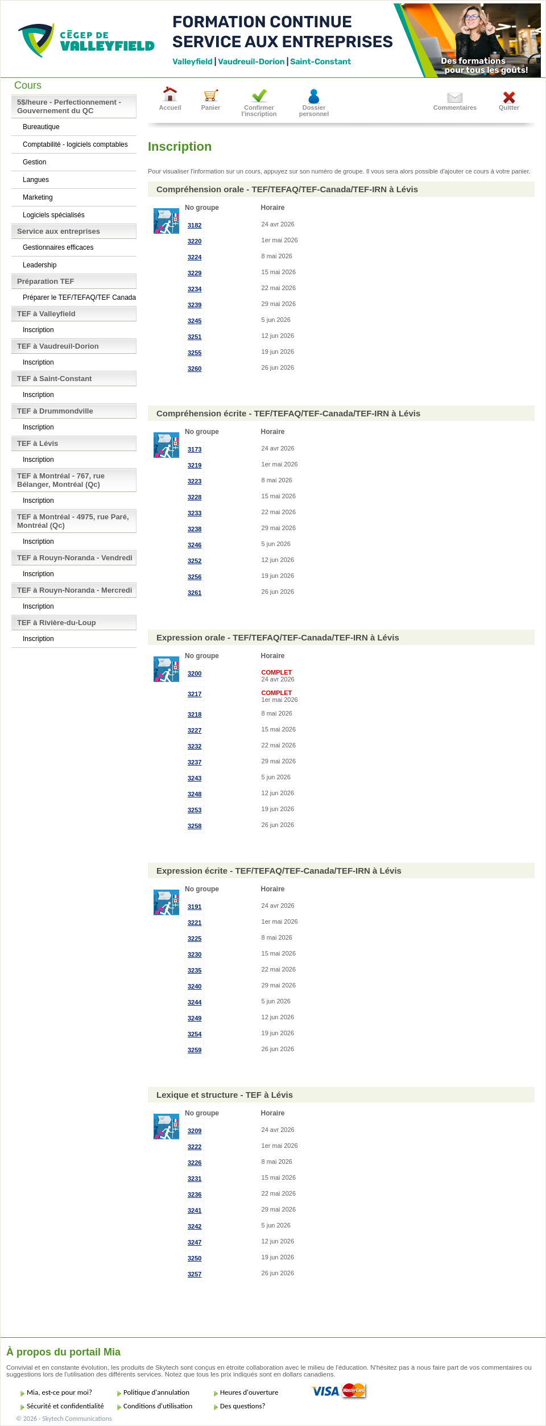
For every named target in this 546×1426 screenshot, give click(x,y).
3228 (194, 497)
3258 (194, 825)
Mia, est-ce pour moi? (59, 1392)
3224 (194, 257)
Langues (36, 180)
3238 (194, 529)
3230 (194, 954)
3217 (194, 694)
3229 (194, 273)
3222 (194, 1146)
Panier (211, 107)
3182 (194, 225)
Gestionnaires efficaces (58, 247)
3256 (194, 576)
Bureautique (41, 127)
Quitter (509, 107)
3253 (194, 810)
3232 (194, 746)
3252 (194, 560)
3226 (194, 1162)
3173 (194, 449)
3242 (194, 1226)
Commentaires (455, 107)
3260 (194, 368)
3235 (194, 970)
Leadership (39, 265)
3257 (194, 1274)
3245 (194, 320)
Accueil (170, 107)
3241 (194, 1210)
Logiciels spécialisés (54, 215)
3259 (194, 1050)
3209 (194, 1130)
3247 (194, 1242)
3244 (194, 1002)
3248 (194, 794)
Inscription (38, 330)
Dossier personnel (314, 110)
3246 (194, 545)
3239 (194, 304)
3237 (194, 762)
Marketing (38, 197)
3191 (194, 906)
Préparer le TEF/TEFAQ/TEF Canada (79, 297)
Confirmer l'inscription (259, 110)
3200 (194, 673)
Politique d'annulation (156, 1392)
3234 (194, 289)
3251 (194, 336)
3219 (194, 465)
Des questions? (243, 1406)
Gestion (34, 162)
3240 (194, 986)
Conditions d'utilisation (157, 1406)
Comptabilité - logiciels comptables (75, 144)
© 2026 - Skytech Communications (63, 1419)
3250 (194, 1258)
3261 (194, 592)
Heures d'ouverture (249, 1392)
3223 (194, 481)
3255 (194, 352)
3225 (194, 938)
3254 (194, 1034)
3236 (194, 1194)
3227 (194, 730)
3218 (194, 714)
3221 (194, 922)
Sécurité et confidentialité (65, 1406)
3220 (194, 241)
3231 (194, 1178)
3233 (194, 513)
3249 (194, 1018)
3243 (194, 778)
